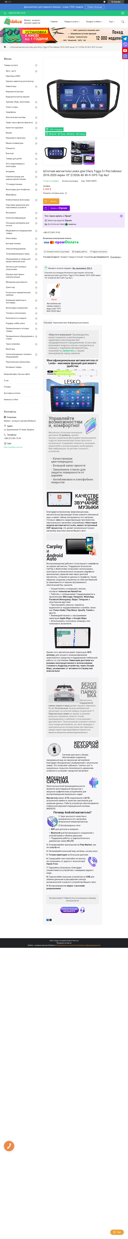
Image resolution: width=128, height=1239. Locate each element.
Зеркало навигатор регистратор (20, 81)
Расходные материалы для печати (17, 224)
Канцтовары (11, 238)
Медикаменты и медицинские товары (19, 232)
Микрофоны (11, 195)
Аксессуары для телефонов (18, 189)
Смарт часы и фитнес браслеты (19, 123)
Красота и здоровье (14, 128)
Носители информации (16, 218)
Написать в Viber (11, 400)
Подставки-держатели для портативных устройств (17, 206)
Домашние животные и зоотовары (16, 301)
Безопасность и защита (16, 318)
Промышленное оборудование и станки (20, 337)
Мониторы (10, 349)
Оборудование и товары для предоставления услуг (18, 260)
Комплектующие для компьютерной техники (16, 178)
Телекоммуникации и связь (18, 254)
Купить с (59, 208)
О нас (6, 380)
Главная (54, 22)
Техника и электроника (16, 313)
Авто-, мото (11, 71)
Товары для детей (14, 159)
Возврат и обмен (93, 22)
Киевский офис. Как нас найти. (17, 374)
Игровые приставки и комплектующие (15, 275)
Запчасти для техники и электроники (16, 268)
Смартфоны (11, 112)
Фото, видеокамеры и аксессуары (15, 165)
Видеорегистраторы (14, 92)
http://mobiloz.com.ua (13, 447)
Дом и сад (10, 287)
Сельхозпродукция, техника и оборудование (18, 355)
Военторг (10, 153)
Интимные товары (14, 367)
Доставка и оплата (12, 393)
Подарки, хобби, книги (15, 323)
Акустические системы (16, 117)
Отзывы (7, 387)
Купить (54, 201)
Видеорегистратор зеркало (18, 97)
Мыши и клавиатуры (14, 143)
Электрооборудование (16, 249)
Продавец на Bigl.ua (64, 943)
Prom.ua (76, 941)
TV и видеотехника (14, 184)
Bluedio (9, 133)
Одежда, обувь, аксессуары (18, 102)
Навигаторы (11, 86)
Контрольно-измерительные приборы (18, 293)
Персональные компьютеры (18, 362)
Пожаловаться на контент (65, 945)
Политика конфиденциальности (88, 945)
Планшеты (10, 148)
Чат (117, 1232)
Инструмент (11, 213)
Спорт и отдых (12, 107)
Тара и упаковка (13, 344)
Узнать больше (94, 7)
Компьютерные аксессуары (18, 200)
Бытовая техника (13, 243)
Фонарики (10, 171)
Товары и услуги (71, 22)
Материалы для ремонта (16, 282)
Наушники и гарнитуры (15, 138)
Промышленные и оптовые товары (17, 329)
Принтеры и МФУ (13, 76)
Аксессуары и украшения (17, 308)
